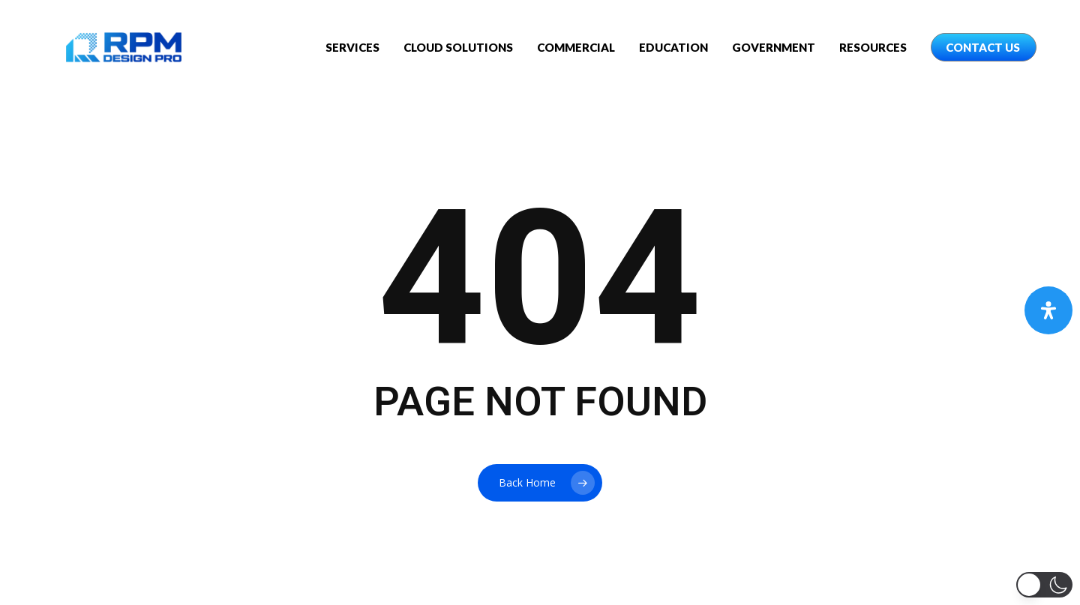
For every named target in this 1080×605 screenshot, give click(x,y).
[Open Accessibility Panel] (1048, 310)
